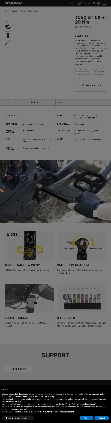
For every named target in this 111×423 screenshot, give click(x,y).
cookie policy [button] (49, 396)
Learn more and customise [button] (17, 418)
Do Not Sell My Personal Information (80, 404)
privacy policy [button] (22, 409)
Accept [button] (102, 418)
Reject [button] (86, 418)
